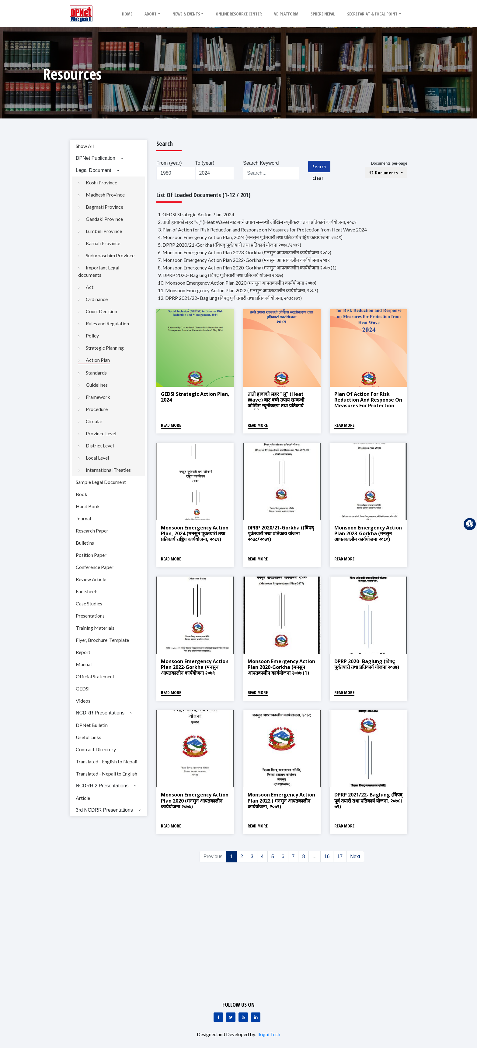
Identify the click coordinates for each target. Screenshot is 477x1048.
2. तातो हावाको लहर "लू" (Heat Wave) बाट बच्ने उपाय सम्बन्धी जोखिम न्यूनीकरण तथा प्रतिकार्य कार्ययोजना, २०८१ (257, 222)
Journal (83, 518)
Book (81, 494)
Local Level (97, 458)
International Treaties (108, 470)
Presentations (90, 615)
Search (319, 166)
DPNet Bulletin (92, 725)
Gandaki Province (104, 219)
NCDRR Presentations (100, 712)
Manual (84, 664)
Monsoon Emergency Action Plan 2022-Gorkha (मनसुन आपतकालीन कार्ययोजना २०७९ (194, 667)
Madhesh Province (105, 194)
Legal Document (93, 170)
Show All (85, 146)
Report (83, 652)
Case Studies (89, 603)
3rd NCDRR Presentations (104, 810)
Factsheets (87, 591)
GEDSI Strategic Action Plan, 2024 (195, 397)
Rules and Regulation (107, 323)
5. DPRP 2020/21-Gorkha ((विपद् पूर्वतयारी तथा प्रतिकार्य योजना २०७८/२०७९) (229, 245)
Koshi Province (101, 182)
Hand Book (88, 506)
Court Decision (101, 311)
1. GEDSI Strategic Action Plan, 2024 (196, 214)
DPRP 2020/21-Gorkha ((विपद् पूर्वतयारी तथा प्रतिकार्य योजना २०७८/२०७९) (281, 533)
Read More (171, 425)
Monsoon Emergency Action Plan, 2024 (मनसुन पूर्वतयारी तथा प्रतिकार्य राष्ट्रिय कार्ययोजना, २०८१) (194, 533)
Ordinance (97, 299)
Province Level (101, 433)
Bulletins (85, 543)
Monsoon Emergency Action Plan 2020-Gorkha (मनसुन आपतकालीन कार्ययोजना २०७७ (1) (281, 667)
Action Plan (98, 360)
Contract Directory (96, 749)
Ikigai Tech (268, 1034)
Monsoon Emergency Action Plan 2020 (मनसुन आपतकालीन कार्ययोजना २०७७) (194, 800)
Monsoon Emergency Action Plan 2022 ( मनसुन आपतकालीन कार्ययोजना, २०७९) (281, 800)
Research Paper (92, 530)
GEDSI (83, 688)
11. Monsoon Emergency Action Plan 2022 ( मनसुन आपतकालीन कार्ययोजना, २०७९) (238, 290)
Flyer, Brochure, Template (102, 640)
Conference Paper (94, 567)
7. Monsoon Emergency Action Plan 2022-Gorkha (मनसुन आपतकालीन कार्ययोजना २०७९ (244, 260)
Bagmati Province (104, 207)
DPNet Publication (95, 158)
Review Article (91, 579)
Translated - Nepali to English (106, 773)
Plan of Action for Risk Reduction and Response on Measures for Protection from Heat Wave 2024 (368, 403)
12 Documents (384, 173)
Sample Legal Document (101, 482)
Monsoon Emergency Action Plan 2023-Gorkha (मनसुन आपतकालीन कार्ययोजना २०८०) (368, 533)
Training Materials (95, 628)
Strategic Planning (105, 348)
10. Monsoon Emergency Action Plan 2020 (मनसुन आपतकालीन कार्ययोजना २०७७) (237, 283)
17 (340, 856)
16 (327, 856)
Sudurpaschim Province (110, 255)
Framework (98, 397)
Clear (317, 178)
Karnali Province (103, 243)
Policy (92, 335)
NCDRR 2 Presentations (102, 785)
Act (89, 287)
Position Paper (91, 555)
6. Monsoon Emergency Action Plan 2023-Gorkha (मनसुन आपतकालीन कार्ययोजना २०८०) (244, 252)
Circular (94, 421)
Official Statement (95, 676)
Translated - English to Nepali (106, 761)
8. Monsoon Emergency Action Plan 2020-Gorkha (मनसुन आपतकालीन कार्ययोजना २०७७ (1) (247, 267)
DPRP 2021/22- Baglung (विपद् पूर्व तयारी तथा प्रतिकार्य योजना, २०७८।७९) (368, 800)
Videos (83, 701)
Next (355, 856)
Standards (96, 372)
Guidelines (97, 385)
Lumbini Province (104, 231)
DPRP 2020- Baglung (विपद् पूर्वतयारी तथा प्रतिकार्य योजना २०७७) (366, 664)
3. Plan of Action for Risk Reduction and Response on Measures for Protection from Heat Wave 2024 (262, 229)
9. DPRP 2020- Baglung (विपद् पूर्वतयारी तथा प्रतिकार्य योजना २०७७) (220, 275)
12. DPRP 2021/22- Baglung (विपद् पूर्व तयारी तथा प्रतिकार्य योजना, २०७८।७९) (230, 298)
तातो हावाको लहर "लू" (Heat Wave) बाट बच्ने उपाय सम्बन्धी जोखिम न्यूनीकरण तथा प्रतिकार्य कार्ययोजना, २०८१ (276, 403)
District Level (100, 445)
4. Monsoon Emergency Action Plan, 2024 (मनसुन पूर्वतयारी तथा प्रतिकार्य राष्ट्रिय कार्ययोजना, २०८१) (250, 237)
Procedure (97, 409)
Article (83, 798)
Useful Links (88, 737)
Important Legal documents (98, 271)
